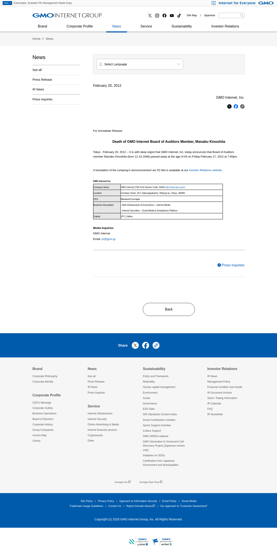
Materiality (149, 381)
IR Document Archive (219, 392)
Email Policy (169, 501)
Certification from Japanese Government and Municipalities (161, 462)
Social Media (189, 501)
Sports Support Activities (157, 425)
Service (146, 28)
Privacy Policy (106, 501)
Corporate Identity (42, 381)
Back (169, 309)
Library (36, 440)
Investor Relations (225, 28)
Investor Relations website (205, 170)
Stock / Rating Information (222, 398)
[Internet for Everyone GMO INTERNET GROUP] (247, 3)
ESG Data (149, 408)
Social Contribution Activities (159, 419)
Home (36, 38)
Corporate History (42, 424)
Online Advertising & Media (103, 424)
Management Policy (218, 381)
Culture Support (152, 430)
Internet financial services (130, 17)
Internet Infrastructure (100, 413)
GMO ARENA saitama (155, 436)
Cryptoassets (95, 435)
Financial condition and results (224, 387)
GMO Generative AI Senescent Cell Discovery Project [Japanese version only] (164, 445)
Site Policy (87, 501)
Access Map (39, 435)
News (116, 28)
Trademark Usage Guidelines (86, 506)
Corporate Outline (42, 408)
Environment (150, 392)
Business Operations (44, 413)
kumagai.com (123, 482)
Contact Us (114, 506)
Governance (150, 403)
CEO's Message (41, 402)
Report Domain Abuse (140, 506)
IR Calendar (214, 403)
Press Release (42, 79)
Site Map (192, 15)
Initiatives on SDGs (154, 455)
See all (37, 70)
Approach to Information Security (138, 501)
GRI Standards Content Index (160, 414)
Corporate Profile (80, 28)
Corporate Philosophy (44, 376)
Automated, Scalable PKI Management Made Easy (37, 3)
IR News (38, 89)
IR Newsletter (215, 414)
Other (91, 440)
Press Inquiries (48, 17)
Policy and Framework (156, 376)
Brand (42, 28)
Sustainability (181, 28)
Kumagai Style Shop (150, 482)
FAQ (210, 408)
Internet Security (49, 17)
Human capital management (159, 387)
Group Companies (42, 429)
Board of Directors (42, 419)
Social (146, 398)
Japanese (209, 15)
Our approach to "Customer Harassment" (184, 506)
